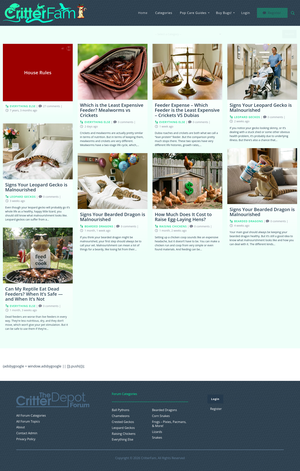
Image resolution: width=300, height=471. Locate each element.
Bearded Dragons (164, 410)
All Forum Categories (31, 416)
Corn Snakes (161, 416)
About (20, 427)
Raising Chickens (123, 434)
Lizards (157, 432)
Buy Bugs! (224, 13)
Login (245, 13)
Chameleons (121, 416)
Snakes (157, 438)
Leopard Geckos (123, 428)
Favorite (69, 48)
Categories (163, 13)
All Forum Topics (28, 422)
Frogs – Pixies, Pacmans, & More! (169, 424)
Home (143, 13)
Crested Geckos (123, 422)
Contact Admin (26, 433)
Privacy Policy (25, 439)
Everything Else (122, 440)
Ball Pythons (120, 410)
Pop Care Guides (193, 13)
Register (216, 409)
